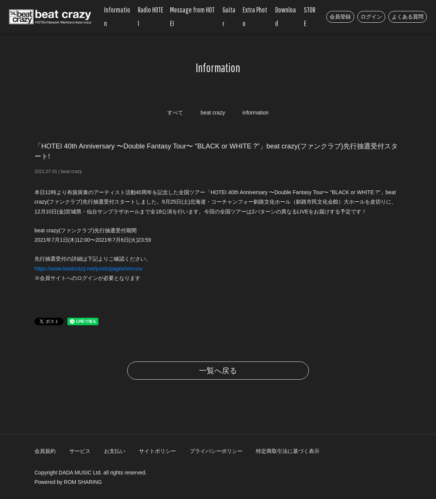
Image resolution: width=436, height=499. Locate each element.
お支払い (114, 451)
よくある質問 (408, 17)
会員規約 (45, 451)
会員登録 (340, 17)
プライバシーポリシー (216, 451)
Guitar (229, 16)
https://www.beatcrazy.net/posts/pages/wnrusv (88, 269)
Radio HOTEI (151, 16)
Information (117, 16)
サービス (79, 451)
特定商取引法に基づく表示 (287, 451)
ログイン (371, 17)
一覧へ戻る (218, 370)
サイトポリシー (157, 451)
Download (285, 16)
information (256, 113)
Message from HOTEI (192, 16)
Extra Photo (255, 16)
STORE (309, 16)
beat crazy (213, 113)
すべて (175, 113)
